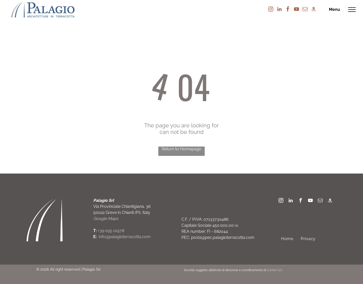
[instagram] (271, 9)
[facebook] (288, 9)
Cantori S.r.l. (275, 270)
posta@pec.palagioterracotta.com (222, 237)
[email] (305, 9)
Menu (334, 9)
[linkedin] (279, 9)
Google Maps (105, 218)
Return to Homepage (181, 149)
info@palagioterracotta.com (124, 236)
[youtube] (296, 9)
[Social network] (313, 9)
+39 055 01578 (111, 230)
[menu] (351, 9)
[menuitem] (287, 238)
